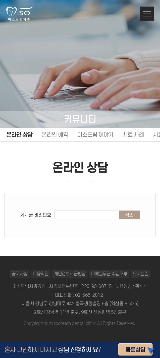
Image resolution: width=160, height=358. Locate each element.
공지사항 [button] (19, 274)
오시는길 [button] (140, 274)
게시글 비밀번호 (35, 215)
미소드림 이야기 (95, 134)
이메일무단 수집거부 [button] (109, 274)
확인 (129, 215)
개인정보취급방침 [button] (70, 274)
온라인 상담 (19, 134)
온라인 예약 (55, 134)
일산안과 (73, 318)
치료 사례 (133, 134)
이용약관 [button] (40, 274)
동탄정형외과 (57, 318)
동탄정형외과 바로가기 (96, 318)
